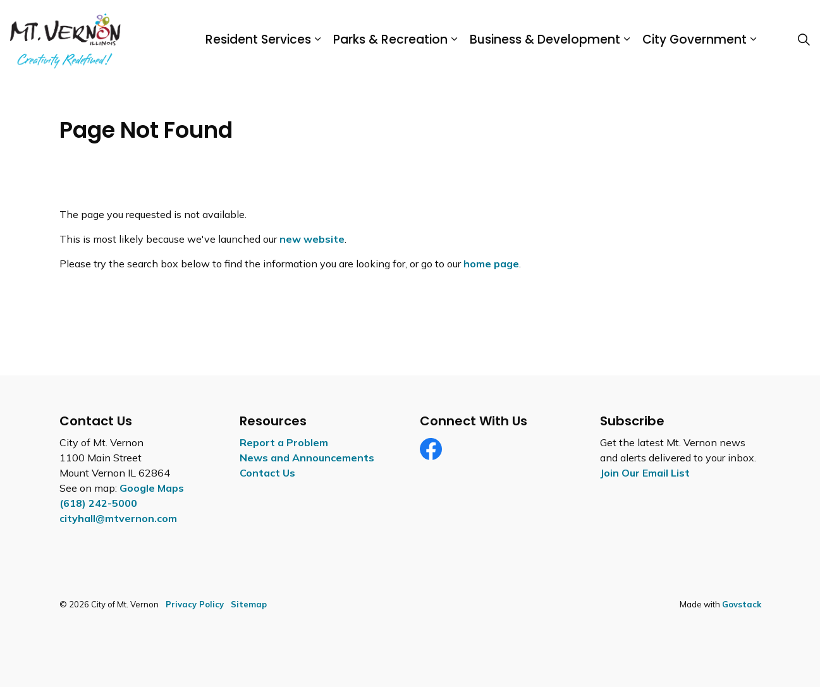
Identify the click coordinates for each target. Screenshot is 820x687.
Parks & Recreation (390, 39)
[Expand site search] (804, 40)
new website (312, 239)
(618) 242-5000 (98, 503)
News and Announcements (307, 457)
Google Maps (151, 488)
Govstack (741, 604)
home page (491, 263)
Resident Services (258, 39)
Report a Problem (284, 442)
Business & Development (545, 39)
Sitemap (249, 604)
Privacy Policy (195, 604)
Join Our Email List (645, 472)
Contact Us (267, 472)
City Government (694, 39)
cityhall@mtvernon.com (118, 518)
